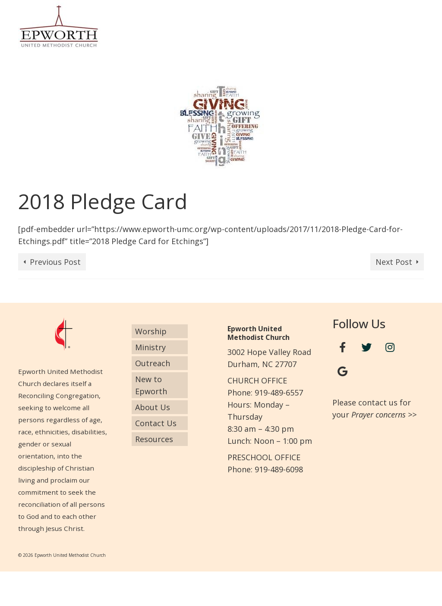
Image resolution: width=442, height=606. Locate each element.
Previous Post (55, 262)
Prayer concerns (378, 414)
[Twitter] (366, 347)
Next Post (394, 262)
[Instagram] (390, 347)
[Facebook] (342, 347)
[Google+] (342, 372)
